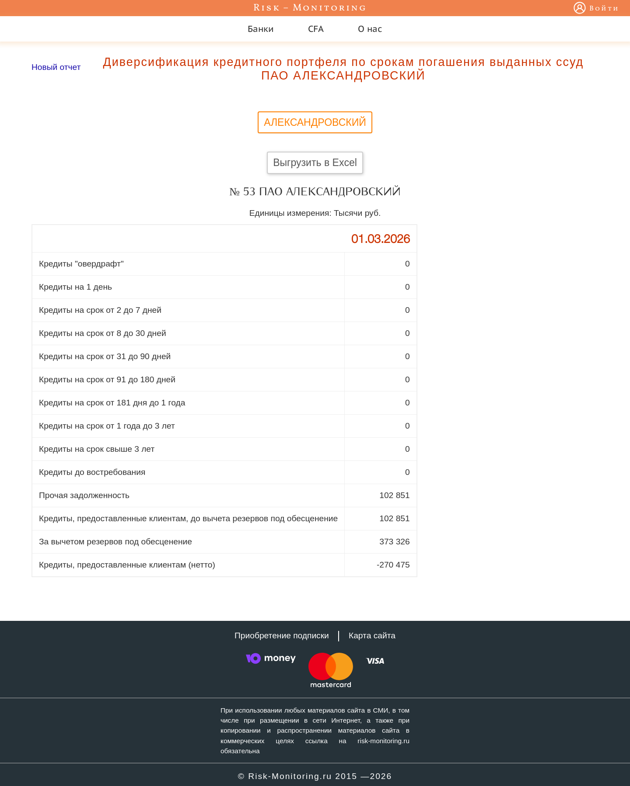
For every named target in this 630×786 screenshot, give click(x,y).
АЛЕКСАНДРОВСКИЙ (315, 122)
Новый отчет (56, 67)
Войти (604, 9)
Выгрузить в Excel (315, 162)
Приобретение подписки (281, 635)
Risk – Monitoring (310, 8)
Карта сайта (372, 635)
